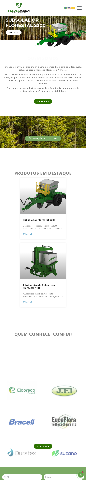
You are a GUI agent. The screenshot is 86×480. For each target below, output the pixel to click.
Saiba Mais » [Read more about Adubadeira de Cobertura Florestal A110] (28, 302)
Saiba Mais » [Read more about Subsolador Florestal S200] (28, 234)
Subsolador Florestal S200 (39, 220)
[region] (43, 32)
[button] (79, 8)
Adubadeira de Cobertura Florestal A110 (39, 286)
